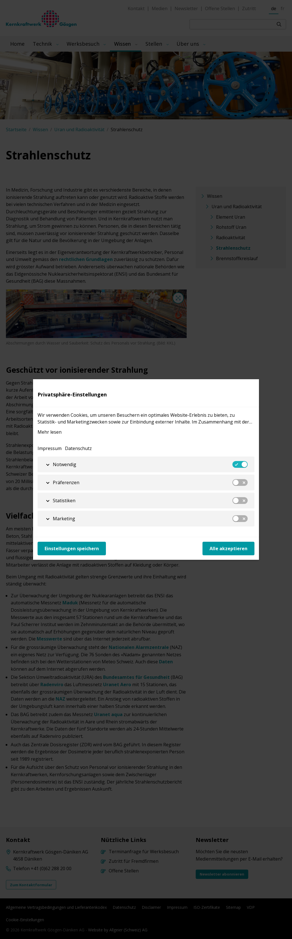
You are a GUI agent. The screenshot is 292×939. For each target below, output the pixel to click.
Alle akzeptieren (228, 548)
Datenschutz (78, 448)
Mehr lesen (50, 432)
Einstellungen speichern (72, 548)
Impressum (50, 448)
